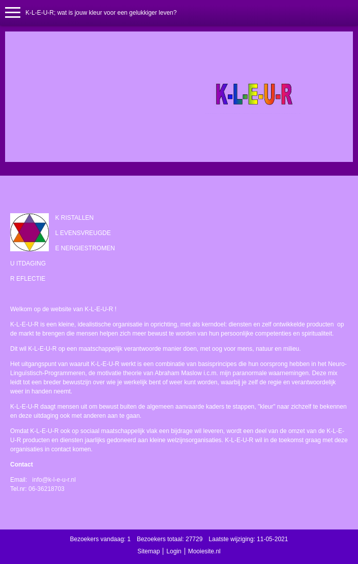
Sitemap (148, 551)
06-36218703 (46, 488)
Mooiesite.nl (204, 551)
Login (173, 551)
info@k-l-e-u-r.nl (54, 479)
